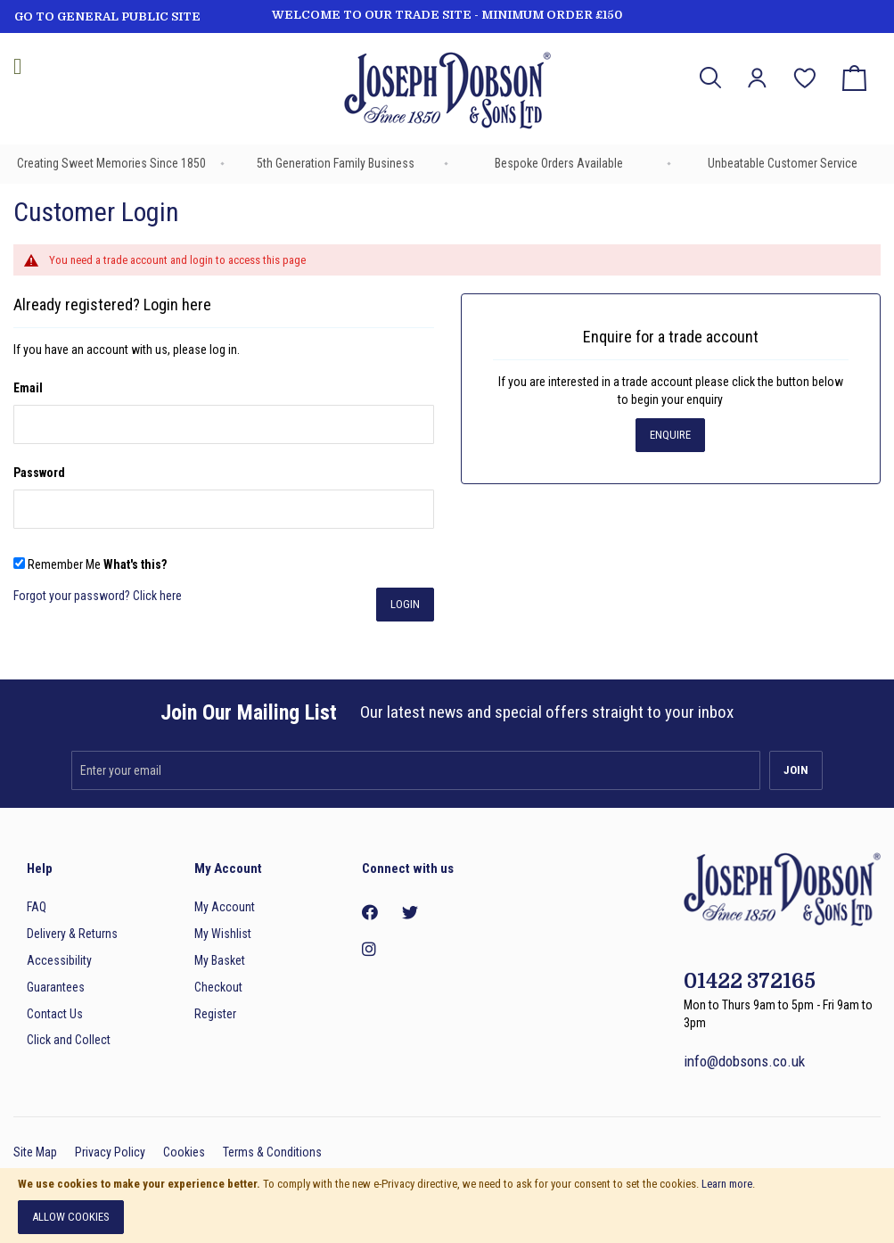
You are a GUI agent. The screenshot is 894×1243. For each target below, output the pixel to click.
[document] (447, 1205)
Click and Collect (69, 1040)
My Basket (219, 960)
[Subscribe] (796, 770)
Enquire (670, 434)
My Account (224, 907)
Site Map (35, 1152)
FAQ (36, 907)
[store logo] (447, 93)
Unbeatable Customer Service (782, 163)
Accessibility (59, 960)
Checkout (218, 987)
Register (215, 1014)
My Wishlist (222, 933)
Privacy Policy (110, 1152)
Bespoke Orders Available (559, 163)
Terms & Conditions (272, 1152)
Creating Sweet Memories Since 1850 (111, 163)
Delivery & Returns (72, 933)
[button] (757, 78)
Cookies (184, 1152)
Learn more (726, 1183)
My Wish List (805, 65)
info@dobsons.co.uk (744, 1061)
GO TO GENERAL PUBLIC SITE (107, 16)
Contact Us (55, 1014)
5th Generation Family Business (335, 163)
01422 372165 (750, 981)
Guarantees (56, 987)
